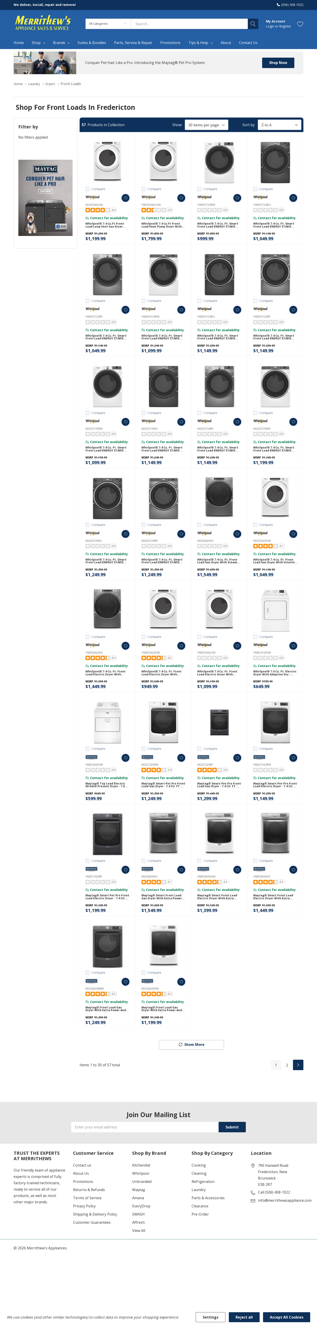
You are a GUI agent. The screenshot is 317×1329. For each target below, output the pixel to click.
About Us (81, 1208)
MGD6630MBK (94, 1018)
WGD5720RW (93, 437)
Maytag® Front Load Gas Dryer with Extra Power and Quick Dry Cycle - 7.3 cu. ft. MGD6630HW (161, 1041)
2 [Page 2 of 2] (287, 1100)
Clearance (200, 1241)
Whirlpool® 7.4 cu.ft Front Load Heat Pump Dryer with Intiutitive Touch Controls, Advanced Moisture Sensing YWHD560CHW (162, 227)
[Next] (298, 1100)
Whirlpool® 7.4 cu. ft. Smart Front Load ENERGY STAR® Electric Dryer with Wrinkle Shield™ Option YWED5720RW (218, 227)
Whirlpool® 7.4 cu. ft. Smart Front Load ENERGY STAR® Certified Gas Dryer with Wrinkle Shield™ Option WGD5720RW (107, 460)
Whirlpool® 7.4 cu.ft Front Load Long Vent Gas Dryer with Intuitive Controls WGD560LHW (106, 227)
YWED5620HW (150, 670)
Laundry (199, 1225)
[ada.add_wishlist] (121, 198)
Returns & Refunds (89, 1225)
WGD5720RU (149, 437)
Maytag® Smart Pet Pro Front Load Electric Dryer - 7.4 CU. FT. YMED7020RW (274, 809)
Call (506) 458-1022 (274, 1227)
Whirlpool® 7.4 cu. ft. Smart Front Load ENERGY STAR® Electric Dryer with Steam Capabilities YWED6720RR (274, 343)
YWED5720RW (206, 205)
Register (285, 26)
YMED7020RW (262, 786)
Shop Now (278, 62)
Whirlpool (140, 1208)
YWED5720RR (93, 321)
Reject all (244, 1317)
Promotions (83, 1216)
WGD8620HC (205, 553)
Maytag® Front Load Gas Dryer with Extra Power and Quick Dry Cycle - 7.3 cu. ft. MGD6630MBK (105, 1041)
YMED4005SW (94, 786)
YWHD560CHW (151, 205)
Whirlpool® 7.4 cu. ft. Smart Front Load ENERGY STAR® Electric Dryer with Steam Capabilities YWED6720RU (218, 343)
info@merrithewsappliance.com (285, 1235)
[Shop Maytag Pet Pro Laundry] (45, 198)
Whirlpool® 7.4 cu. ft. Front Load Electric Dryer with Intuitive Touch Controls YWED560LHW (219, 692)
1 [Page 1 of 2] (276, 1100)
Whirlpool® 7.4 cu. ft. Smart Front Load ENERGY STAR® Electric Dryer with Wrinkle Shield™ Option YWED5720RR (106, 343)
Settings (210, 1317)
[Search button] (253, 24)
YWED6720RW (150, 321)
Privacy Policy (84, 1241)
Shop (36, 42)
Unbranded (141, 1216)
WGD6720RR (149, 553)
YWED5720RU (262, 205)
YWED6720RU (206, 321)
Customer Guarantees (92, 1257)
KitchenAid (141, 1200)
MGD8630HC (149, 902)
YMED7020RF (93, 902)
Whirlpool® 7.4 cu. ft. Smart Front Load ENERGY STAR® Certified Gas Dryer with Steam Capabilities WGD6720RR (163, 576)
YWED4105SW (262, 670)
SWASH (138, 1249)
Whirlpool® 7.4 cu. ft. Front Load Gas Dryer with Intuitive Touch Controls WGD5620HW (275, 576)
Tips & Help (198, 42)
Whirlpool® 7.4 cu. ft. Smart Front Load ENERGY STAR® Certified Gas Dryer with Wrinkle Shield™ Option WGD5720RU (163, 460)
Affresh (138, 1257)
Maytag (138, 1225)
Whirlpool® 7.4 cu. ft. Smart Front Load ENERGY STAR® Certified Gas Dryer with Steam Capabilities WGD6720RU (107, 576)
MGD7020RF (205, 786)
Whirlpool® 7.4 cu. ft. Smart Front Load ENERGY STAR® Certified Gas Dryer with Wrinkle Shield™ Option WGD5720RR (218, 460)
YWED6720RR (261, 321)
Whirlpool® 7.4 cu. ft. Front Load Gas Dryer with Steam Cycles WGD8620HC (219, 576)
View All (138, 1265)
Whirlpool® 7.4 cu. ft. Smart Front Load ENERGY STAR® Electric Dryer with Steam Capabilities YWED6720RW (162, 343)
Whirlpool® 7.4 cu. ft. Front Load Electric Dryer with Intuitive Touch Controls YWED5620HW (163, 692)
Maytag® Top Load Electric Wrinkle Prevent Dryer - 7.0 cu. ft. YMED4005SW (105, 809)
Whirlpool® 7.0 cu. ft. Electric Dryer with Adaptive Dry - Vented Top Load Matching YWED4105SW (275, 692)
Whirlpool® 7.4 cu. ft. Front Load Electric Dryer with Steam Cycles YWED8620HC (107, 692)
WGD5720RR (205, 437)
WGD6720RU (93, 553)
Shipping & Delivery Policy (95, 1249)
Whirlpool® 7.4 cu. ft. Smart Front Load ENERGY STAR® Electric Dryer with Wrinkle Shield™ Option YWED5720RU (274, 227)
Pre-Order (200, 1249)
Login (270, 26)
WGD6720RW (261, 437)
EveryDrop (141, 1241)
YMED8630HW (206, 902)
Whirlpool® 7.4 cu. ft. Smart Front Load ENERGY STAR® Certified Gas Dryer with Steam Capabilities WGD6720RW (274, 460)
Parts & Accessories (208, 1233)
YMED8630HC (262, 902)
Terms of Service (87, 1233)
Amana (138, 1233)
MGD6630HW (150, 1018)
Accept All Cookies (286, 1317)
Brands (59, 42)
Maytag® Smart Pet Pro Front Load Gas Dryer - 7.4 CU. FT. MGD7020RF (218, 809)
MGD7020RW (149, 786)
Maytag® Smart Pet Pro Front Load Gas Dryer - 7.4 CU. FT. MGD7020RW (162, 809)
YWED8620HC (94, 670)
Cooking (199, 1200)
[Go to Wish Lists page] (300, 23)
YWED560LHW (206, 670)
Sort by (248, 125)
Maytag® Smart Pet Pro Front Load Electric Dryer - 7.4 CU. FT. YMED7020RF (106, 925)
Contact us (82, 1200)
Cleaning (199, 1208)
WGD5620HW (262, 553)
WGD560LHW (94, 205)
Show (177, 125)
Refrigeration (203, 1216)
